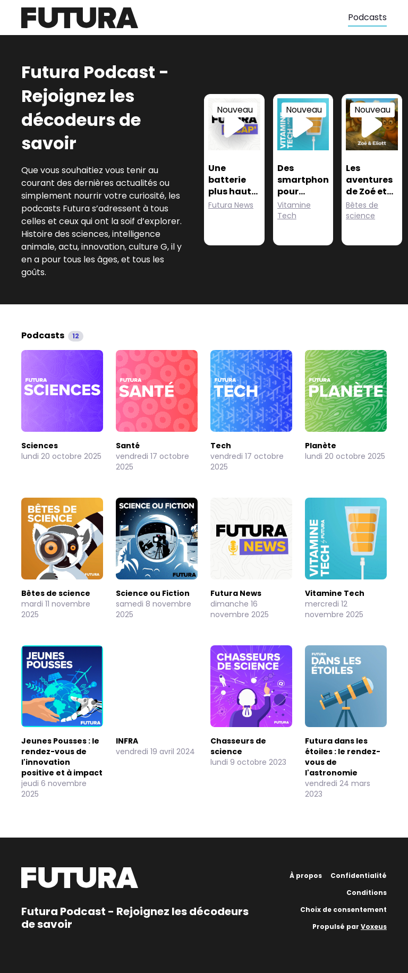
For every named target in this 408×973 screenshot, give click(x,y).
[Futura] (184, 17)
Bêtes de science (362, 210)
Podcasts (367, 17)
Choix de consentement (343, 909)
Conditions (366, 892)
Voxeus (374, 926)
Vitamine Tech (294, 210)
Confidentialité (358, 875)
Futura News (230, 205)
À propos (306, 875)
